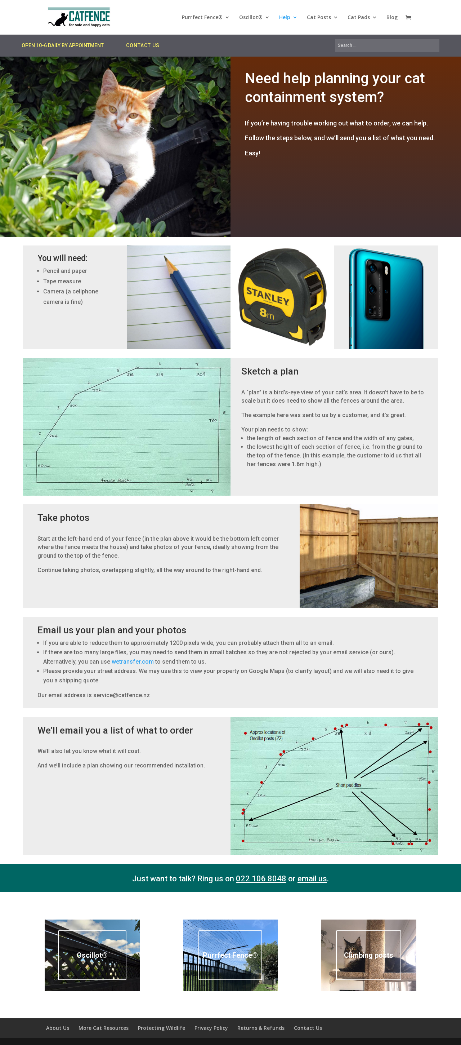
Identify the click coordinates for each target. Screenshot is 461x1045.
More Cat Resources (104, 1027)
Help (284, 18)
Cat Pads (359, 18)
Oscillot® (251, 18)
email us (312, 878)
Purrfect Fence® (202, 18)
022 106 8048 (261, 878)
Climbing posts (368, 955)
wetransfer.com (133, 661)
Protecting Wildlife (161, 1027)
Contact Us (308, 1027)
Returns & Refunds (261, 1027)
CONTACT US (143, 45)
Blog (392, 18)
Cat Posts (319, 18)
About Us (57, 1027)
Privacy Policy (211, 1027)
